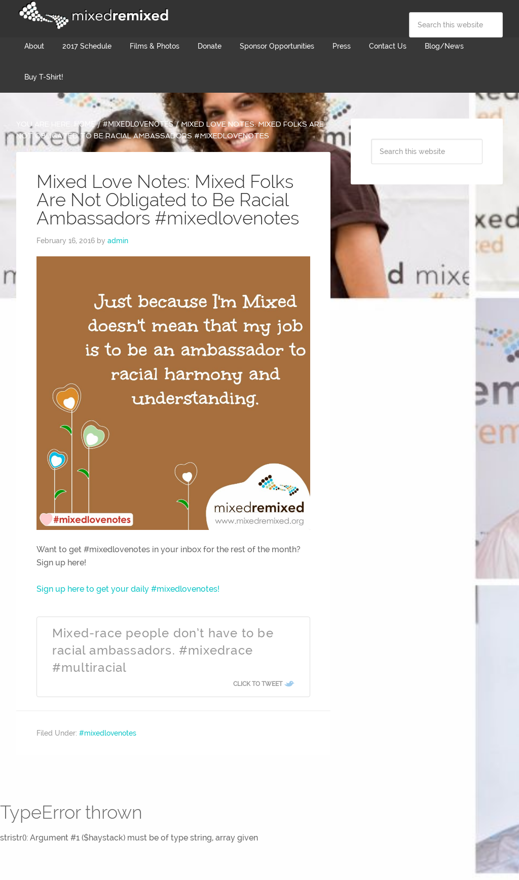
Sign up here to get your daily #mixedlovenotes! (127, 589)
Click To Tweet (257, 684)
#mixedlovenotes (107, 733)
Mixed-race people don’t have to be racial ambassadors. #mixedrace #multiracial (163, 650)
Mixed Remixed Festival (92, 15)
